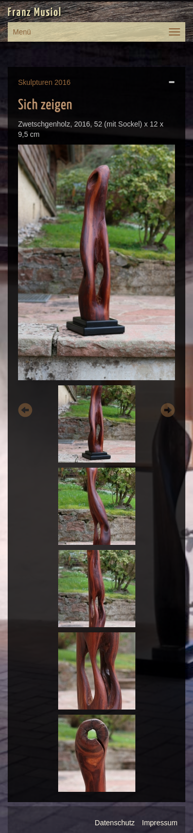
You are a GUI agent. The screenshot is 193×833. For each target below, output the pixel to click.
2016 (63, 82)
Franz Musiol (35, 13)
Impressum (160, 823)
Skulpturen (35, 82)
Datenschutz (115, 823)
